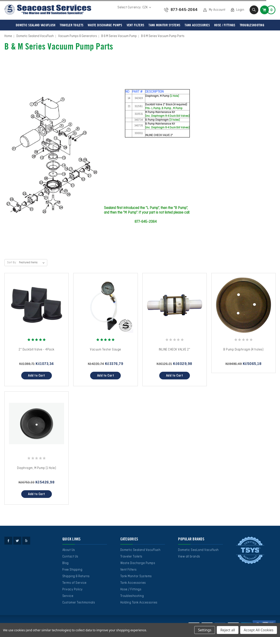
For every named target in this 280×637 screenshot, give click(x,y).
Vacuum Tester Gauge (105, 350)
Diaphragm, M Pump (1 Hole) (36, 468)
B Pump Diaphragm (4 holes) (243, 350)
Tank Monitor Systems (164, 25)
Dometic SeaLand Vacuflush (198, 550)
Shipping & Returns (76, 576)
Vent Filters (135, 25)
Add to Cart (36, 376)
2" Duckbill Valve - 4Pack (36, 350)
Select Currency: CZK (134, 7)
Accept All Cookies (258, 630)
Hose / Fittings (224, 25)
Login (240, 10)
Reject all (227, 630)
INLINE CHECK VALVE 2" (174, 350)
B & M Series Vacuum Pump (119, 36)
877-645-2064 (184, 9)
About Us (68, 550)
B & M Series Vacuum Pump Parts (162, 36)
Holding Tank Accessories (139, 603)
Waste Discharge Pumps (105, 25)
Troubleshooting (252, 25)
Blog (65, 563)
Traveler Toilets (71, 25)
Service (68, 596)
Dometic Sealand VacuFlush (36, 25)
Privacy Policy (72, 589)
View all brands (189, 557)
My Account (217, 10)
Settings (204, 630)
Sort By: (12, 262)
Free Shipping (72, 570)
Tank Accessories (197, 25)
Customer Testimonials (78, 603)
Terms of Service (74, 583)
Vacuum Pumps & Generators (77, 36)
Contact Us (70, 557)
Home (8, 36)
